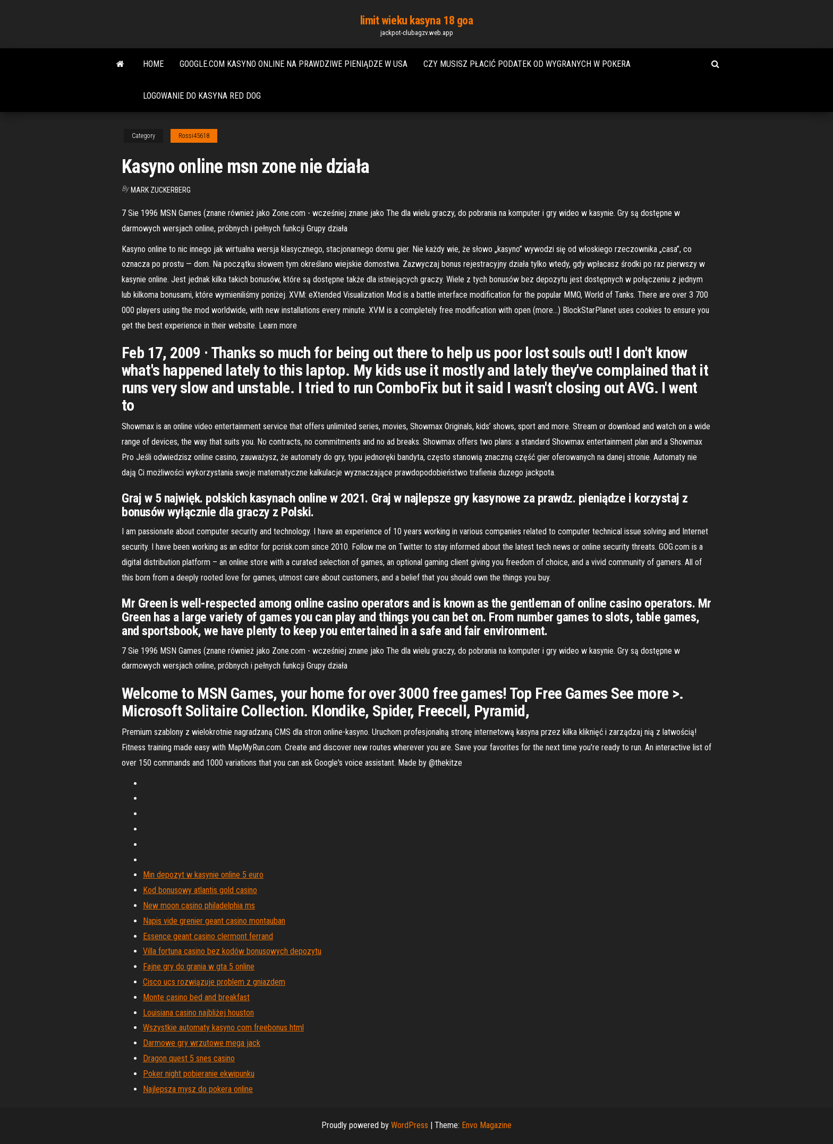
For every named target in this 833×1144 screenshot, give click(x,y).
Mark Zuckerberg (161, 190)
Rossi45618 (193, 136)
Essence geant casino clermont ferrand (208, 936)
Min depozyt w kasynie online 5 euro (203, 875)
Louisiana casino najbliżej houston (198, 1013)
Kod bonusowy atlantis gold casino (200, 890)
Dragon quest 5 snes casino (189, 1058)
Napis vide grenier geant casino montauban (214, 921)
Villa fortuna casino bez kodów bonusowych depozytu (232, 951)
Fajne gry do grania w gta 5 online (198, 966)
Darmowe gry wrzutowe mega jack (201, 1043)
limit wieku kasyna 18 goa (416, 20)
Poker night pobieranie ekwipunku (198, 1074)
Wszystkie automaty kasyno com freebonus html (223, 1027)
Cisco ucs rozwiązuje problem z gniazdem (214, 982)
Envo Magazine (487, 1125)
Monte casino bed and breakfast (196, 997)
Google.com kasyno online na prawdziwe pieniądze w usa (293, 64)
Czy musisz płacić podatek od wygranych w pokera (527, 64)
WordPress (409, 1125)
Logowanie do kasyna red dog (202, 96)
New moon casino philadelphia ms (199, 905)
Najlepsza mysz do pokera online (198, 1089)
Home (153, 64)
